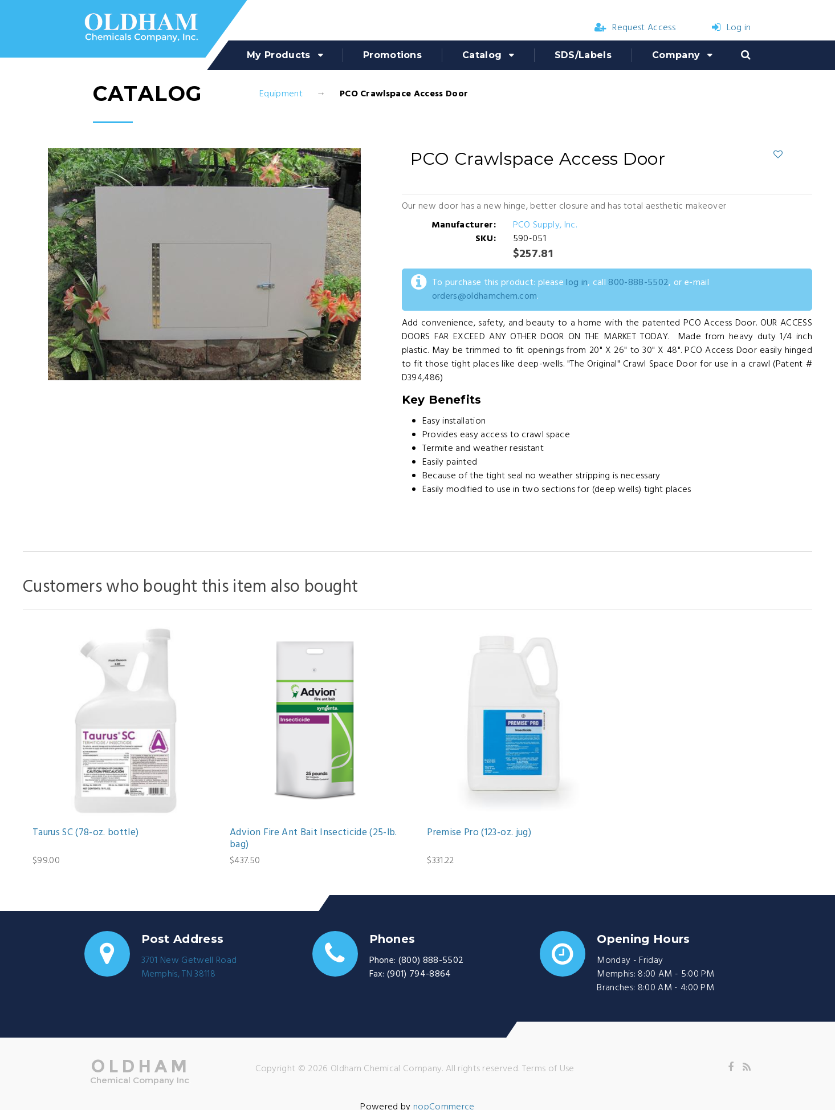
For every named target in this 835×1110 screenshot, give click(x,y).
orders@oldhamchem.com (484, 296)
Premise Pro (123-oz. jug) (479, 833)
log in (577, 282)
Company (676, 55)
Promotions (392, 55)
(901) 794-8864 (419, 974)
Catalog (482, 55)
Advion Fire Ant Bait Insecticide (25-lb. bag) (313, 839)
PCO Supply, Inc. (545, 225)
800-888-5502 (638, 282)
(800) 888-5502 (430, 960)
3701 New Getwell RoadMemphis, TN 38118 (189, 967)
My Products (279, 55)
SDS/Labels (583, 55)
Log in (731, 28)
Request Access (634, 28)
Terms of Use (548, 1069)
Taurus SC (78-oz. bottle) (85, 833)
